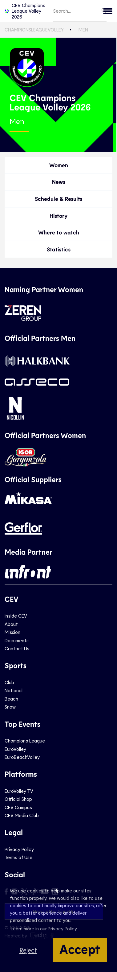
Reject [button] (28, 950)
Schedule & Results (58, 198)
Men (83, 29)
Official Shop (18, 799)
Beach (11, 698)
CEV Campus (18, 807)
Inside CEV (16, 615)
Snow (10, 706)
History (58, 215)
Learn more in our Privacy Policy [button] (44, 928)
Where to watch (58, 232)
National (13, 690)
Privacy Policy (19, 849)
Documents (17, 640)
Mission (12, 632)
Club (9, 682)
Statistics (59, 249)
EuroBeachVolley (22, 757)
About (11, 624)
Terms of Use (18, 857)
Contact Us (17, 648)
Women (58, 165)
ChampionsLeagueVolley (34, 29)
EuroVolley (15, 749)
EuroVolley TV (19, 791)
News (58, 181)
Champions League (25, 740)
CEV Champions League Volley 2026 (25, 10)
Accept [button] (79, 948)
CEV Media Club (22, 815)
